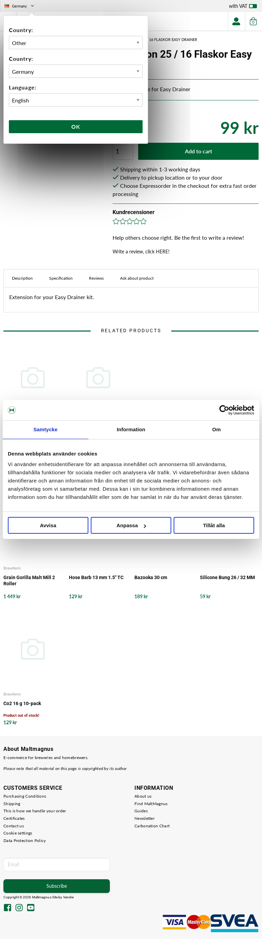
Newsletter (144, 818)
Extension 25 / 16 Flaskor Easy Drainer (158, 39)
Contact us (13, 825)
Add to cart (198, 151)
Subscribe (56, 886)
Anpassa (131, 525)
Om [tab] (216, 429)
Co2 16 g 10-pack (22, 703)
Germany (19, 6)
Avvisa (48, 525)
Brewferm (12, 568)
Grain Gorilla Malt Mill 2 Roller (29, 580)
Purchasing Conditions (24, 796)
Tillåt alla (214, 525)
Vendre (68, 897)
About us (142, 796)
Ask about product (137, 278)
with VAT (243, 7)
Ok (75, 126)
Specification (61, 278)
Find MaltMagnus (151, 803)
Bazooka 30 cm (150, 577)
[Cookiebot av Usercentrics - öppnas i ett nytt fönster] (224, 410)
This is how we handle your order (34, 810)
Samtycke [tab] (45, 429)
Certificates (14, 818)
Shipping (11, 803)
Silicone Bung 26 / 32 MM (227, 577)
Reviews (96, 278)
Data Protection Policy (24, 840)
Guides (141, 810)
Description (22, 278)
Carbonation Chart (152, 825)
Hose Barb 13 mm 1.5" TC (96, 577)
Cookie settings (17, 833)
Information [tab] (131, 429)
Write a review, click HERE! (141, 251)
